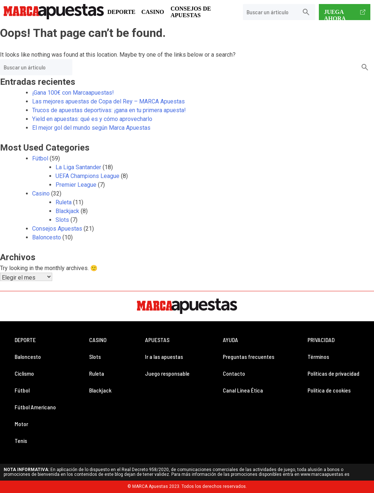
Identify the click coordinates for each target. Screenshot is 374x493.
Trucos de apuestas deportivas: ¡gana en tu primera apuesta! (109, 110)
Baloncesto (46, 237)
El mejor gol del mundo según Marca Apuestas (91, 127)
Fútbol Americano (35, 406)
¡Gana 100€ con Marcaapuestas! (74, 92)
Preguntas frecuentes (248, 356)
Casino (152, 12)
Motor (21, 423)
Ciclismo (24, 373)
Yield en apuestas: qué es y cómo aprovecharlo (92, 118)
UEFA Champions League (87, 175)
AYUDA (230, 339)
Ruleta (64, 202)
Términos (318, 356)
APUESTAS (157, 339)
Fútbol (40, 158)
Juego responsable (167, 373)
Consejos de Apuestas (191, 11)
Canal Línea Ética (243, 390)
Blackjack (67, 211)
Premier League (76, 184)
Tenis (21, 440)
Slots (62, 219)
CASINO (98, 339)
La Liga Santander (78, 167)
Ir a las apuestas (164, 356)
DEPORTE (25, 339)
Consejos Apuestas (57, 228)
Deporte (121, 12)
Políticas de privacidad (333, 373)
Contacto (234, 373)
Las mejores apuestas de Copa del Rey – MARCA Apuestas (108, 101)
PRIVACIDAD (321, 339)
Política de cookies (329, 390)
